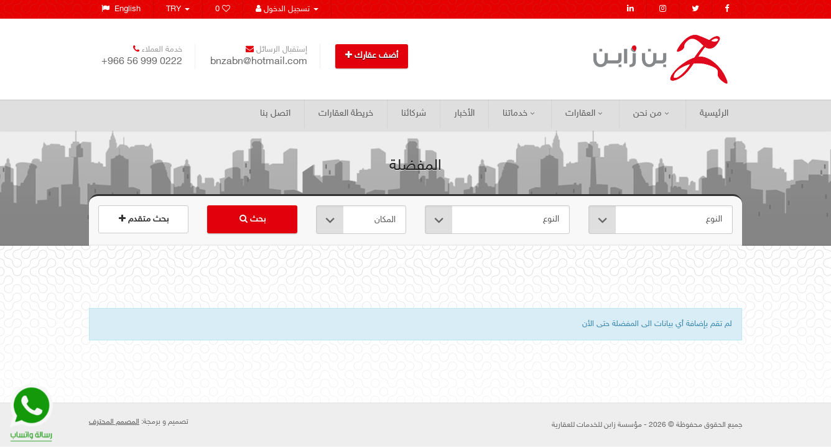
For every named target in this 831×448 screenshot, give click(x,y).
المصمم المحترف (114, 422)
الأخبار (464, 113)
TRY (178, 9)
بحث (252, 219)
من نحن (651, 113)
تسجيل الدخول (287, 9)
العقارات (583, 113)
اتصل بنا (275, 113)
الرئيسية (714, 113)
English (121, 9)
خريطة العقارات (345, 113)
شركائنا (413, 113)
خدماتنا (518, 113)
